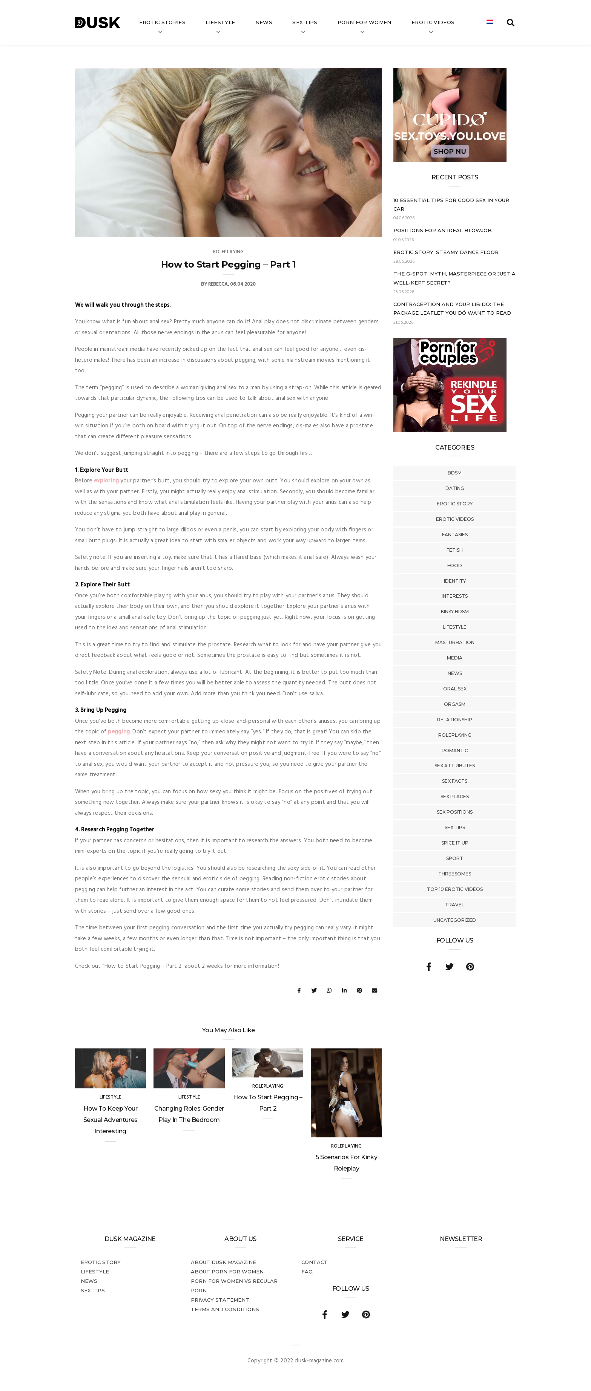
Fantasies (455, 534)
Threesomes (454, 874)
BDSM (455, 473)
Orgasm (454, 704)
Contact (314, 1262)
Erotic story (455, 504)
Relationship (454, 719)
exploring (106, 480)
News (263, 22)
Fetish (455, 550)
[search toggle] (510, 22)
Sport (454, 858)
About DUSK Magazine (223, 1262)
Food (454, 565)
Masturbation (454, 642)
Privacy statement (220, 1300)
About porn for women (227, 1272)
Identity (455, 581)
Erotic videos (432, 22)
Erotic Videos (455, 519)
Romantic (455, 750)
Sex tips (305, 22)
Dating (454, 488)
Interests (455, 596)
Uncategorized (454, 920)
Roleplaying (454, 735)
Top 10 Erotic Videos (455, 889)
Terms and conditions (225, 1309)
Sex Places (455, 796)
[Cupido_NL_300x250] (450, 160)
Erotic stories (162, 22)
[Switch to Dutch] (490, 22)
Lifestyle (220, 22)
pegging (119, 731)
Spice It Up (454, 843)
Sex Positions (455, 812)
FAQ (307, 1272)
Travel (454, 904)
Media (454, 658)
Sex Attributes (454, 765)
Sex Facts (454, 781)
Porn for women (364, 22)
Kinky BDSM (455, 611)
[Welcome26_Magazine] (450, 430)
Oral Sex (455, 689)
